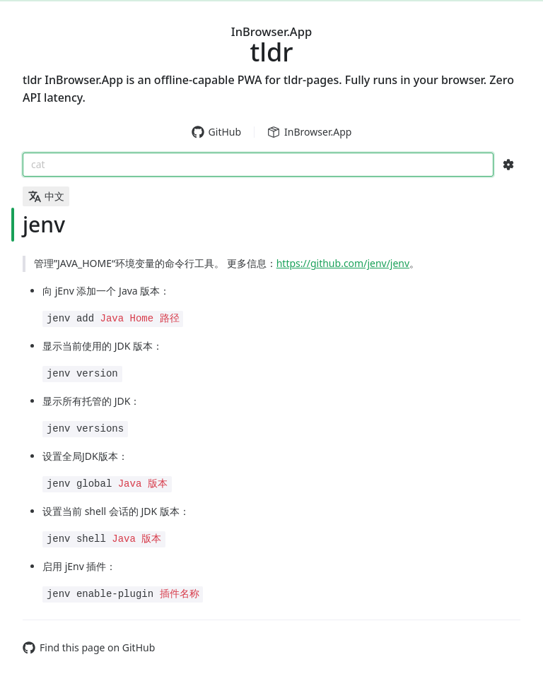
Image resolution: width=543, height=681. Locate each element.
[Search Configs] (508, 165)
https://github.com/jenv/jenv (342, 263)
